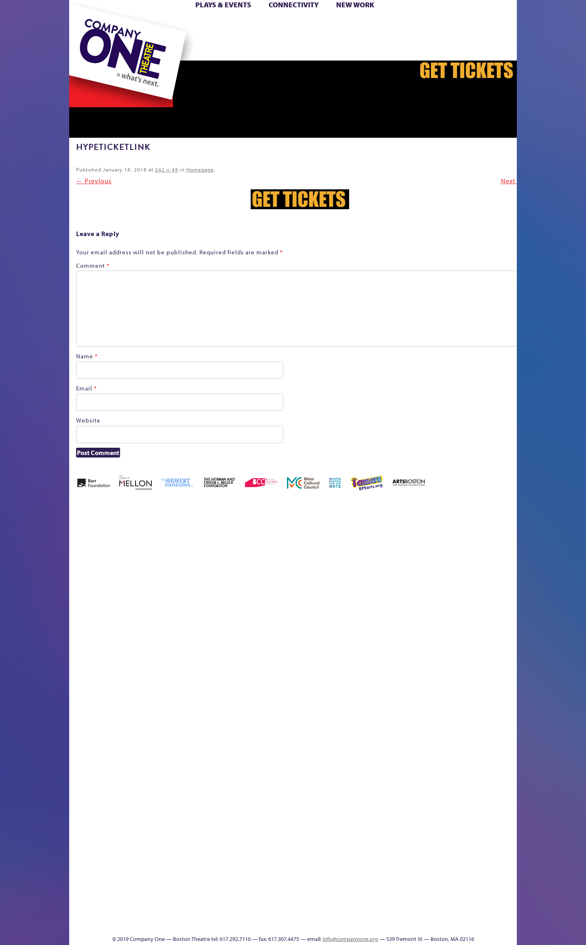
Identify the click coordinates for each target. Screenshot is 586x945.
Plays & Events (223, 4)
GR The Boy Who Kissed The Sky (437, 532)
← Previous (94, 181)
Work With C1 (206, 910)
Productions (298, 923)
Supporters (417, 923)
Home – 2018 (470, 557)
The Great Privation (509, 691)
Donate (392, 23)
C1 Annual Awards (430, 910)
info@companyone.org (350, 939)
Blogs (343, 850)
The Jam (163, 48)
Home (82, 23)
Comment (92, 265)
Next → (512, 181)
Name (87, 356)
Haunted (456, 569)
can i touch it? (316, 557)
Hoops (510, 23)
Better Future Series (163, 557)
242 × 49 (166, 169)
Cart (336, 23)
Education (407, 569)
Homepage (200, 169)
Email (86, 388)
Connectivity (294, 4)
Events (344, 923)
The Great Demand (491, 691)
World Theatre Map (345, 825)
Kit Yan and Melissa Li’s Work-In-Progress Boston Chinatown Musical (101, 643)
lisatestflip (135, 703)
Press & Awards (468, 48)
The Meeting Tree (175, 910)
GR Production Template (425, 557)
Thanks (385, 48)
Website (88, 420)
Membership (153, 703)
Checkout (354, 569)
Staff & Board (420, 691)
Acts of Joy (128, 557)
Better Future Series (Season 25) (199, 545)
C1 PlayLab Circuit (346, 740)
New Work (355, 4)
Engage (351, 48)
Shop (405, 36)
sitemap (232, 48)
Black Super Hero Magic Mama (249, 545)
